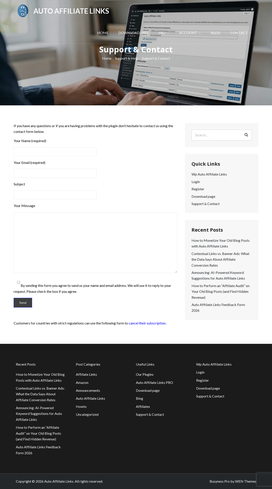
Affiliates (143, 406)
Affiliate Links (86, 374)
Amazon (82, 382)
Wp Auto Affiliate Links (209, 174)
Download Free (133, 33)
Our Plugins (144, 374)
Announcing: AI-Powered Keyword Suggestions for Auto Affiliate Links (39, 413)
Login (196, 181)
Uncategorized (87, 414)
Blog (215, 33)
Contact (241, 33)
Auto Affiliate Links (71, 11)
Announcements (88, 390)
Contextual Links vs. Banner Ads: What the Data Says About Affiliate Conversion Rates (220, 259)
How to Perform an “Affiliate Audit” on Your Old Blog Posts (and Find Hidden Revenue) (221, 291)
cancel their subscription (147, 323)
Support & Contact (206, 203)
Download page (203, 196)
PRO (163, 33)
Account (190, 33)
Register (198, 189)
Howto (81, 406)
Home (102, 33)
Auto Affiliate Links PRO (154, 382)
